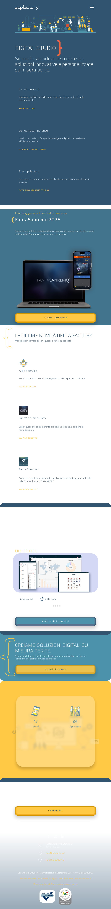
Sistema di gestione (52, 878)
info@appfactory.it (55, 853)
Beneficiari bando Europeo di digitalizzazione (55, 884)
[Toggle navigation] (91, 7)
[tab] (51, 606)
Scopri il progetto (55, 317)
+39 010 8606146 (55, 859)
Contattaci (55, 810)
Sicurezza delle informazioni (77, 878)
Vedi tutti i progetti (55, 621)
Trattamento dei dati (30, 878)
